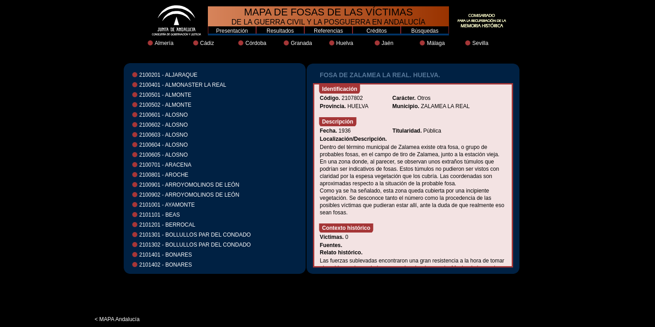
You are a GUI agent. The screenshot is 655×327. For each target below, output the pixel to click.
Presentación (232, 31)
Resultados (280, 31)
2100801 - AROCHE (163, 175)
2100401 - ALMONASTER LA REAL (182, 85)
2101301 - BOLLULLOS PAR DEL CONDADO (195, 235)
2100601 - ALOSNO (163, 115)
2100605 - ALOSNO (163, 155)
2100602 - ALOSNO (163, 125)
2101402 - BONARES (165, 265)
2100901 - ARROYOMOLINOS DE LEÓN (189, 185)
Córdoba (255, 43)
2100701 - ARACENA (165, 165)
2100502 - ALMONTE (165, 105)
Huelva (344, 43)
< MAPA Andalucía (117, 319)
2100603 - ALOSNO (163, 135)
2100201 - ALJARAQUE (168, 75)
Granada (301, 43)
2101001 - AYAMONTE (167, 205)
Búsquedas (424, 31)
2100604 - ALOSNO (163, 145)
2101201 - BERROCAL (167, 225)
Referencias (328, 31)
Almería (164, 43)
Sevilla (480, 43)
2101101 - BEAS (159, 215)
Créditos (377, 31)
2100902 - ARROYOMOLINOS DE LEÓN (189, 195)
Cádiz (207, 43)
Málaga (435, 43)
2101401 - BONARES (165, 255)
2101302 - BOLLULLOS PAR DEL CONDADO (195, 245)
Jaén (387, 43)
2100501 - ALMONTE (165, 95)
